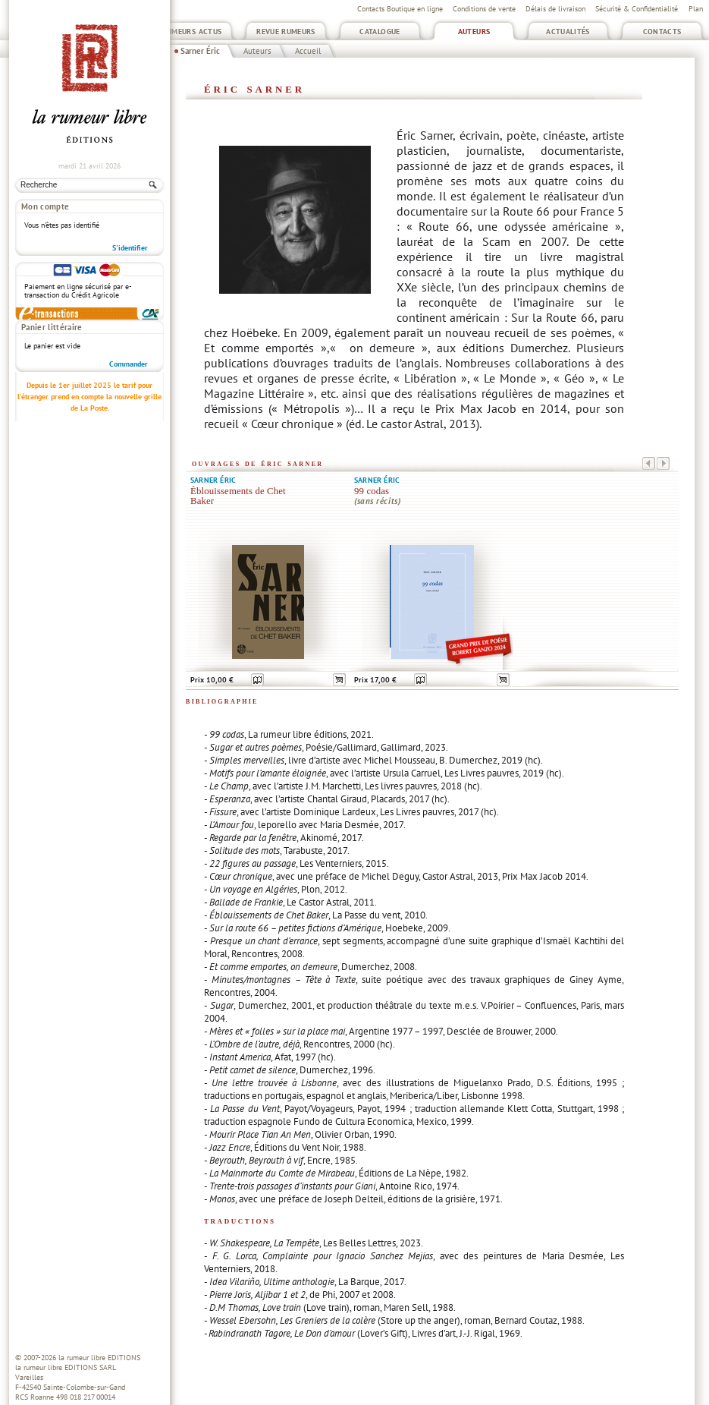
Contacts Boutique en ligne (400, 9)
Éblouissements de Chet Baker (238, 496)
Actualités (568, 31)
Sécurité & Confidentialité (636, 9)
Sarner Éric (200, 51)
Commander (128, 267)
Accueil (308, 51)
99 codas (371, 491)
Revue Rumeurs (285, 31)
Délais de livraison (555, 9)
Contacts (662, 31)
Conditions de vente (484, 9)
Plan (696, 9)
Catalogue (379, 31)
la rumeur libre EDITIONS (99, 1357)
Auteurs (474, 31)
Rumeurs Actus (192, 31)
